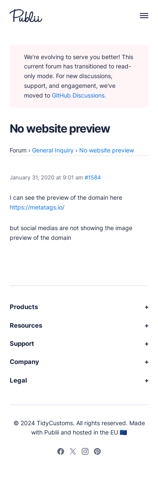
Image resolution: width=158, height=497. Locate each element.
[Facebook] (60, 452)
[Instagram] (85, 452)
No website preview (106, 150)
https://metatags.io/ (37, 207)
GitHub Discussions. (79, 95)
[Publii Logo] (26, 15)
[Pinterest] (97, 452)
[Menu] (139, 15)
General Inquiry (53, 150)
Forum (18, 150)
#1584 (93, 177)
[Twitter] (73, 452)
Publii (51, 432)
